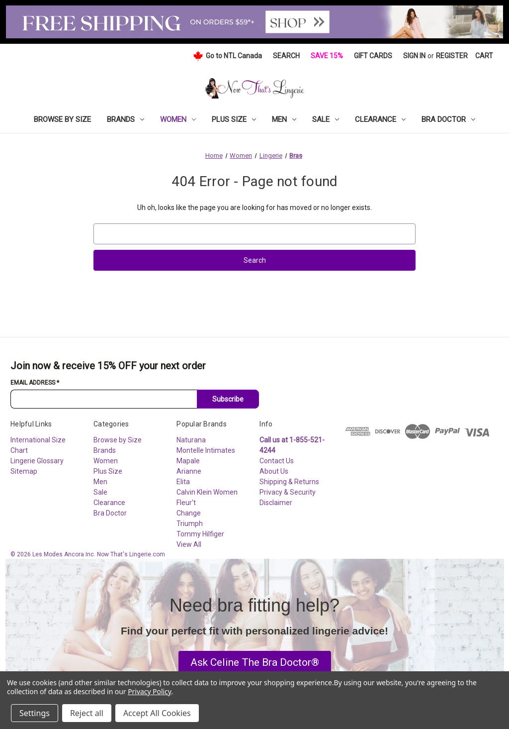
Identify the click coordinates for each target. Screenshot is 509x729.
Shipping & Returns (289, 482)
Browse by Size (62, 119)
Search (286, 56)
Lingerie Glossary (37, 461)
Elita (183, 482)
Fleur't (186, 503)
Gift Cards (373, 56)
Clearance (380, 119)
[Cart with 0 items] (484, 56)
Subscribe (228, 399)
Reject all (86, 713)
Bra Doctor (448, 119)
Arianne (188, 471)
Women (178, 119)
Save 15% (327, 56)
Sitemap (23, 471)
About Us (273, 471)
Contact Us (276, 461)
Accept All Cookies (157, 713)
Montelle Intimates (205, 450)
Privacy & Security (287, 492)
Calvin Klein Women (207, 492)
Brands (125, 119)
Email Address (34, 382)
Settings (34, 713)
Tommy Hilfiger (200, 534)
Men (284, 119)
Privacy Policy (149, 691)
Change (188, 513)
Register (452, 56)
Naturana (191, 440)
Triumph (189, 523)
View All (188, 544)
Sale (325, 119)
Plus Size (234, 119)
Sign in (414, 56)
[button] (254, 663)
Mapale (188, 461)
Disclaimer (275, 503)
